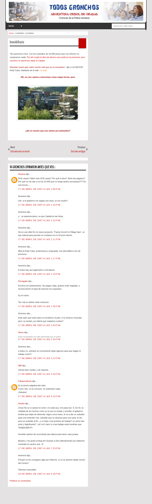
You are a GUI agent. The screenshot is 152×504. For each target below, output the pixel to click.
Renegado (23, 281)
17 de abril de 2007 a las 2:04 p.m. (39, 325)
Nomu (21, 332)
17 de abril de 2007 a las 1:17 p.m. (39, 258)
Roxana (22, 174)
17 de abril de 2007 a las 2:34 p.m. (39, 339)
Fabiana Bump (25, 381)
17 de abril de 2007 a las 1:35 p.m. (39, 306)
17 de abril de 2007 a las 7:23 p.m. (39, 448)
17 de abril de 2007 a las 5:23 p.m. (39, 396)
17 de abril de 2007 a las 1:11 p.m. (39, 239)
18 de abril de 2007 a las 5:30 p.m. (39, 474)
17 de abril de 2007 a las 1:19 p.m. (39, 274)
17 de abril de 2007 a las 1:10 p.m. (39, 205)
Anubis (21, 403)
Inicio (11, 26)
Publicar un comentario (20, 481)
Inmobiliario (17, 42)
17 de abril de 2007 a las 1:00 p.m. (39, 189)
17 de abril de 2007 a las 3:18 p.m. (39, 374)
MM (20, 365)
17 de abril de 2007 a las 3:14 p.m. (39, 358)
